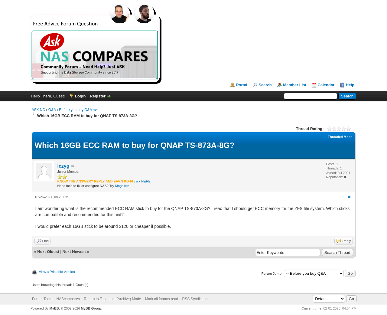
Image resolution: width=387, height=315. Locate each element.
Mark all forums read (161, 299)
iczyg (63, 166)
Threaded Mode (340, 137)
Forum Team (42, 299)
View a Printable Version (57, 272)
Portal (241, 85)
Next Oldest (48, 251)
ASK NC (38, 110)
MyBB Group (91, 308)
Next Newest (74, 251)
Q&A (52, 110)
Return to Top (95, 299)
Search (265, 85)
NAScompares (68, 299)
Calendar (326, 85)
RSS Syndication (196, 299)
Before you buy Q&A (75, 110)
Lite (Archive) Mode (125, 299)
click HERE (142, 181)
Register (98, 96)
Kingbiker (122, 186)
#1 (350, 197)
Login (80, 96)
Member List (294, 85)
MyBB (54, 308)
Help (350, 85)
